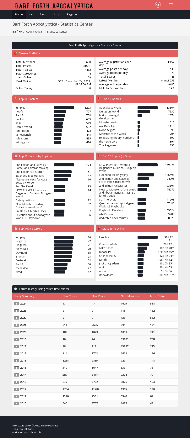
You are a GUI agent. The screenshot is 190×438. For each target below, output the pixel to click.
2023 (23, 310)
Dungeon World (109, 111)
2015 (23, 367)
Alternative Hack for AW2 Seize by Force (31, 181)
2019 (23, 339)
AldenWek (22, 249)
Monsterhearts (108, 122)
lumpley (20, 107)
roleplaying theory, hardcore (116, 137)
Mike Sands (106, 248)
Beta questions (25, 200)
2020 (23, 332)
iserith (103, 259)
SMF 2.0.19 (18, 425)
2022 (23, 318)
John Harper (23, 131)
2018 (23, 346)
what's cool (106, 214)
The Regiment (108, 145)
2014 (23, 375)
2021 (23, 325)
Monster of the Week (112, 134)
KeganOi (21, 241)
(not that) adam (109, 263)
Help (31, 14)
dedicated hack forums (113, 218)
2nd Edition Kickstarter (30, 172)
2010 (23, 403)
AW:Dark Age (107, 126)
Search (44, 14)
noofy (19, 111)
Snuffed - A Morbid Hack (31, 211)
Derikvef (21, 260)
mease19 (105, 252)
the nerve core (108, 141)
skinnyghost (23, 142)
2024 (23, 303)
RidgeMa (21, 245)
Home (19, 14)
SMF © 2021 (32, 425)
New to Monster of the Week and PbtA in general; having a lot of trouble (117, 192)
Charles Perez (107, 256)
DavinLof (21, 252)
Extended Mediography (30, 175)
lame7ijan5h (23, 134)
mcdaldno (22, 268)
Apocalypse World (110, 107)
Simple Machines (49, 425)
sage (19, 123)
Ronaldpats (106, 275)
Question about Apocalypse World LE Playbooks (33, 216)
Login (57, 14)
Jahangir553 (167, 80)
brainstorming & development (109, 116)
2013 (23, 382)
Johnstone (22, 138)
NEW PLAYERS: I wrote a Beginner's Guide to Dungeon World (34, 193)
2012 (23, 389)
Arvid (19, 272)
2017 (23, 353)
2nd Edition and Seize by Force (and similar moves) (32, 166)
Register (72, 14)
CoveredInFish (108, 244)
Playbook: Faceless (111, 210)
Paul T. (20, 115)
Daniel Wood (24, 127)
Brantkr (20, 256)
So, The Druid (24, 186)
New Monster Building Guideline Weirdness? (29, 205)
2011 (23, 396)
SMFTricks (29, 429)
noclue (20, 119)
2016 (23, 360)
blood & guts (107, 130)
